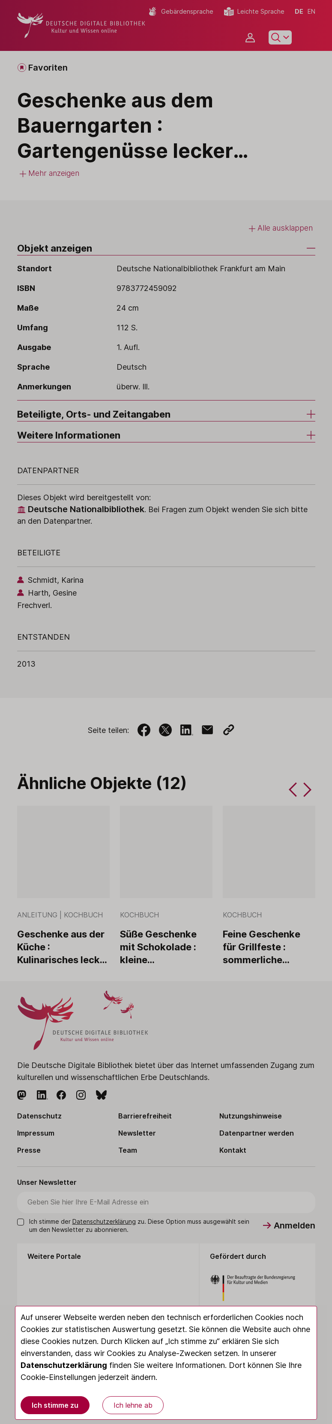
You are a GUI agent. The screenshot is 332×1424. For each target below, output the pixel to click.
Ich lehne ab (133, 1405)
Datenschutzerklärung (64, 1365)
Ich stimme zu (55, 1405)
